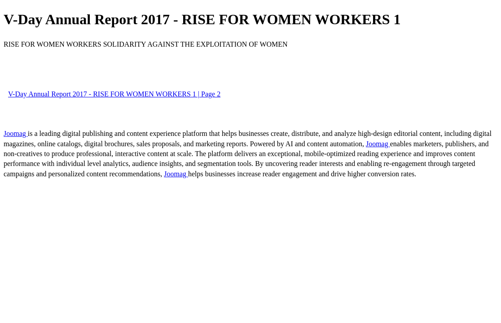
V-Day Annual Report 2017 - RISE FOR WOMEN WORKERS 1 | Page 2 (114, 94)
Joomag (16, 133)
